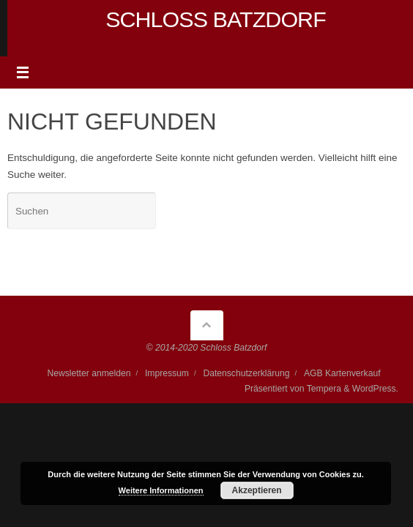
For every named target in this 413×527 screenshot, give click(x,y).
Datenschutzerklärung (246, 373)
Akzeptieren (257, 490)
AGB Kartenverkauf (342, 373)
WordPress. (375, 389)
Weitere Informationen (161, 490)
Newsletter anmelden (88, 373)
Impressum (167, 373)
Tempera (324, 389)
